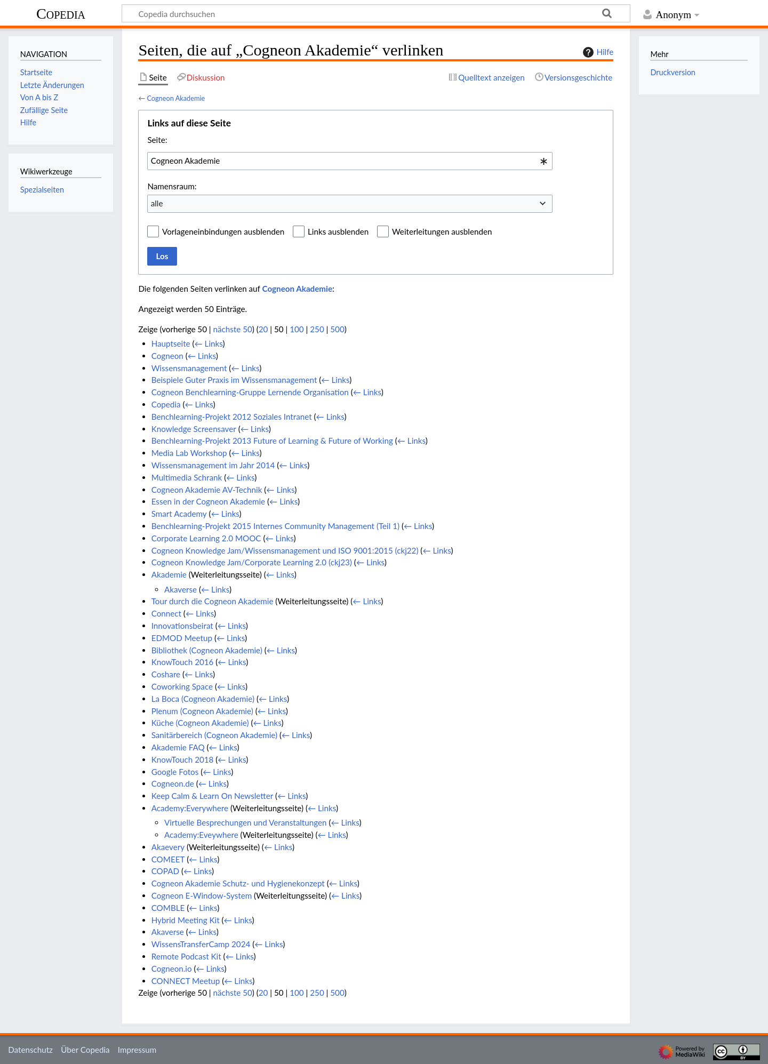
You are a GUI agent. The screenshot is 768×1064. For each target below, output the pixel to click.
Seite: (157, 140)
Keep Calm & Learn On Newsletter (212, 796)
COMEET (168, 859)
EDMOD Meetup (181, 638)
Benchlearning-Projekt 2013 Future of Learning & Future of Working (272, 440)
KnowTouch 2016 (182, 662)
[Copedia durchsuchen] (376, 13)
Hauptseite (170, 343)
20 (263, 329)
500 (337, 329)
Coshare (165, 674)
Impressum (137, 1049)
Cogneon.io (171, 968)
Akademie (169, 574)
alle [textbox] (157, 203)
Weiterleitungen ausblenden (442, 231)
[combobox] (350, 161)
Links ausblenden (338, 231)
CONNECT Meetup (185, 981)
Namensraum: (171, 186)
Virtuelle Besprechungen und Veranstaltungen (245, 822)
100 (296, 329)
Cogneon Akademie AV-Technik (206, 489)
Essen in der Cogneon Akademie (208, 501)
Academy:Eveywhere (201, 834)
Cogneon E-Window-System (201, 895)
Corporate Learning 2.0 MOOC (206, 538)
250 (317, 329)
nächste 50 (232, 329)
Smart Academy (179, 513)
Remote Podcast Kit (186, 956)
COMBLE (168, 908)
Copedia (60, 13)
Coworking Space (182, 686)
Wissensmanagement (189, 368)
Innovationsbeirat (182, 625)
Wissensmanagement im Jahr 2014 (213, 465)
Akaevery (168, 847)
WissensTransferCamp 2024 (201, 944)
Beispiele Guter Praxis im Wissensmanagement (234, 380)
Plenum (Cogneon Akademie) (202, 711)
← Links (209, 343)
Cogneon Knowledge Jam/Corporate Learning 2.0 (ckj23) (251, 562)
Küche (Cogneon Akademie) (200, 722)
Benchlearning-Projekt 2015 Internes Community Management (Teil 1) (275, 526)
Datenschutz (30, 1049)
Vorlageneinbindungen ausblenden (223, 231)
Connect (166, 613)
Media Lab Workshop (189, 453)
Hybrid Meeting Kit (185, 920)
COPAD (165, 871)
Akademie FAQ (178, 747)
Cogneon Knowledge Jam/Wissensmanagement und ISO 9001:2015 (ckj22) (285, 550)
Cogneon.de (172, 783)
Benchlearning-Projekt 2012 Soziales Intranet (231, 416)
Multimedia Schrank (186, 477)
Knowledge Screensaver (193, 429)
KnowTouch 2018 (182, 759)
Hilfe (596, 52)
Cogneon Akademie (176, 98)
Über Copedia (85, 1049)
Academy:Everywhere (189, 808)
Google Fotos (175, 772)
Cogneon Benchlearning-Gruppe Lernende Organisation (250, 392)
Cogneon (167, 356)
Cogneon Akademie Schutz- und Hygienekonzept (238, 883)
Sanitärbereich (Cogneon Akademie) (214, 735)
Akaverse (180, 589)
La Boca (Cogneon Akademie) (202, 698)
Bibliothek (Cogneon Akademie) (206, 650)
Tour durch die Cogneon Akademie (212, 601)
